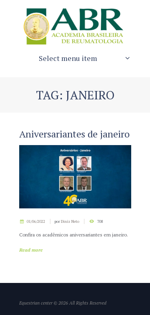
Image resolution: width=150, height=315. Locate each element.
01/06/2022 (36, 221)
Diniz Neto (70, 221)
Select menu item (68, 58)
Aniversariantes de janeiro (74, 133)
